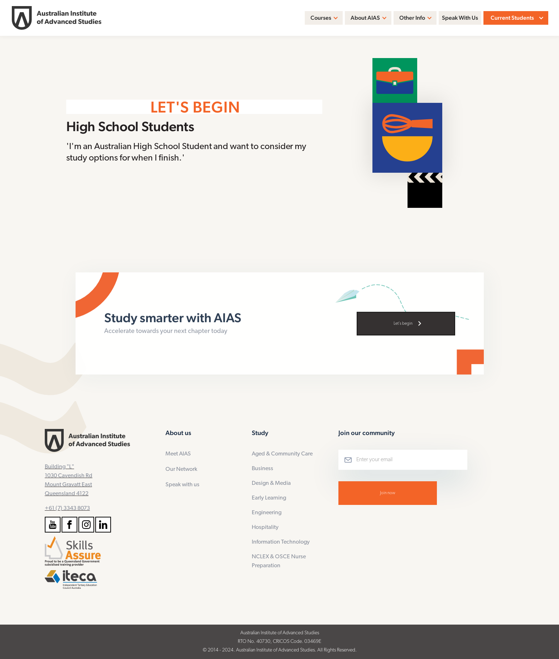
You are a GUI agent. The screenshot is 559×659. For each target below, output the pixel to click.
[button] (324, 18)
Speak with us (182, 485)
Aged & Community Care (282, 454)
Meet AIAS (178, 454)
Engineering (266, 513)
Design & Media (271, 483)
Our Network (181, 469)
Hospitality (265, 527)
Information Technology (281, 542)
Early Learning (269, 498)
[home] (56, 18)
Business (262, 469)
